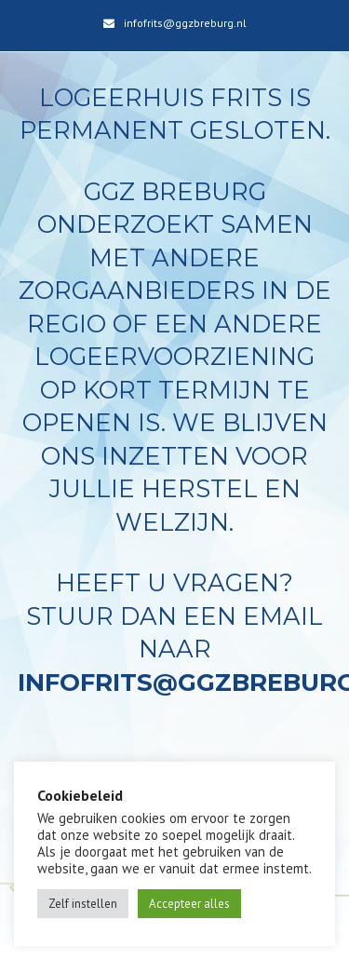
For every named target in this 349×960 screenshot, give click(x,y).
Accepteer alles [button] (189, 904)
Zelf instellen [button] (82, 904)
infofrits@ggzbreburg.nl (185, 23)
